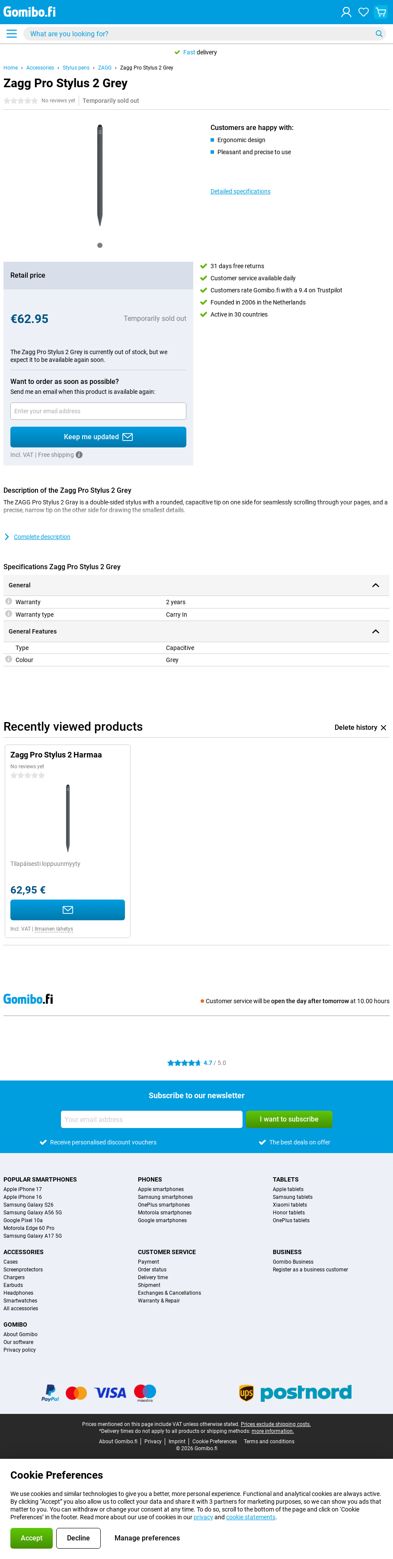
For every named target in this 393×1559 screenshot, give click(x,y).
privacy (203, 1517)
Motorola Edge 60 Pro (28, 1228)
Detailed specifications (241, 191)
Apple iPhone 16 (22, 1197)
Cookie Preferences (214, 1442)
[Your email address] (98, 411)
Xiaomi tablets (290, 1205)
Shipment (149, 1285)
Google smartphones (162, 1220)
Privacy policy (19, 1350)
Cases (10, 1262)
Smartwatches (20, 1301)
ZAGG (105, 68)
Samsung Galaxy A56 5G (32, 1213)
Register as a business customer (310, 1270)
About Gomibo (20, 1334)
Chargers (14, 1277)
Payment (148, 1262)
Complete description (36, 536)
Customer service (167, 1251)
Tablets (286, 1179)
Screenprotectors (23, 1270)
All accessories (20, 1309)
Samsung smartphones (165, 1197)
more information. (273, 1431)
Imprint (177, 1442)
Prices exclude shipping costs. (276, 1424)
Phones (150, 1179)
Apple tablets (288, 1189)
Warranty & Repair (159, 1301)
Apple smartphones (161, 1189)
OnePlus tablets (291, 1220)
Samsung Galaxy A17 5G (32, 1236)
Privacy (153, 1442)
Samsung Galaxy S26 (28, 1205)
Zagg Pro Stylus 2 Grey (146, 68)
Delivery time (153, 1277)
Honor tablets (289, 1213)
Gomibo (15, 1324)
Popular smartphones (40, 1179)
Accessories (40, 68)
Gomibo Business (293, 1262)
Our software (18, 1342)
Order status (152, 1270)
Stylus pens (76, 68)
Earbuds (13, 1285)
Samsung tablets (293, 1197)
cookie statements (250, 1517)
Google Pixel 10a (23, 1220)
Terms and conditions (269, 1442)
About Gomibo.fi (118, 1442)
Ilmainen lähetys (54, 929)
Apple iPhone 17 (22, 1189)
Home (10, 68)
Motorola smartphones (165, 1213)
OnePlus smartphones (164, 1205)
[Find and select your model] (204, 34)
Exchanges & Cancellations (169, 1293)
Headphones (18, 1293)
